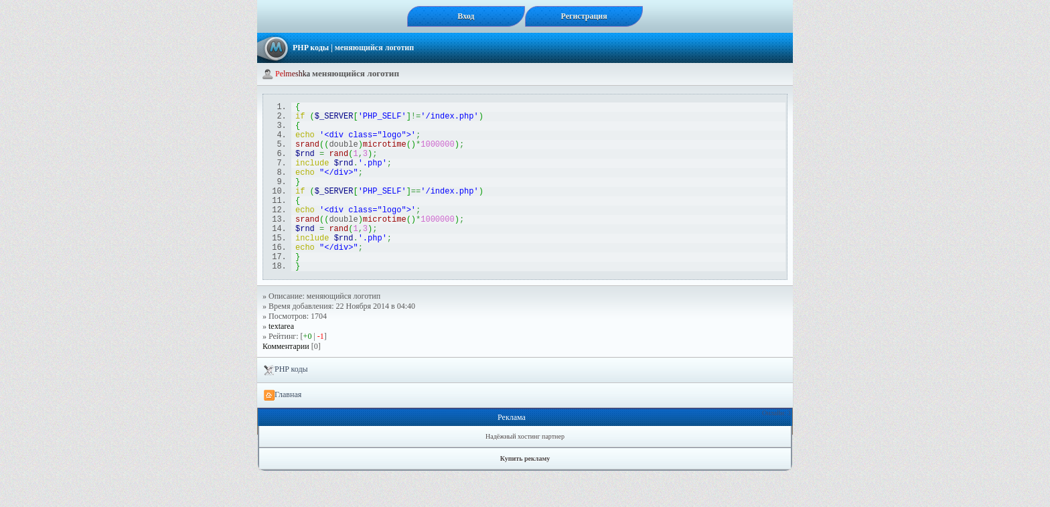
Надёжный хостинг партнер (525, 472)
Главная (282, 431)
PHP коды (311, 47)
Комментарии (285, 382)
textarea (281, 362)
